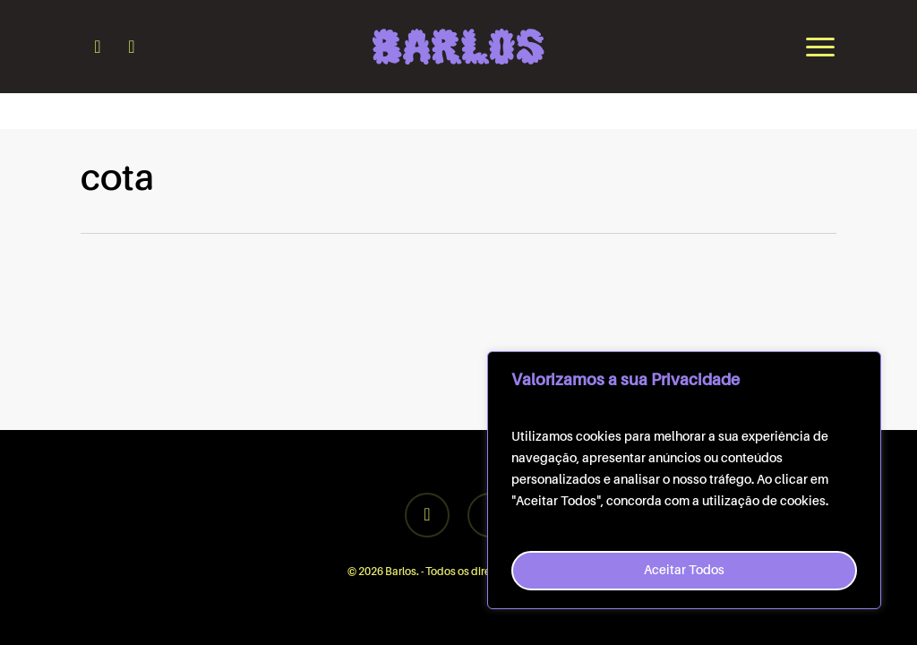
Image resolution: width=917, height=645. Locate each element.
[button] (821, 47)
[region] (684, 480)
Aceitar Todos (684, 570)
